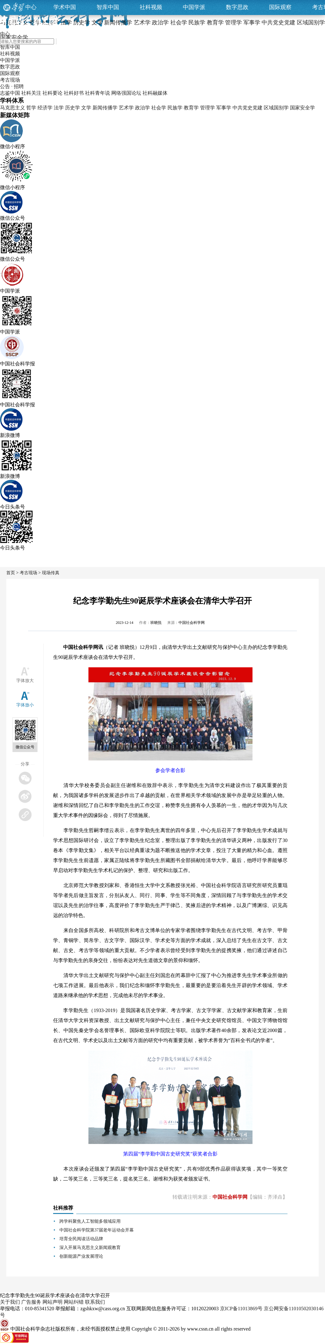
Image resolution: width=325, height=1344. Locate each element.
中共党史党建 (247, 107)
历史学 (72, 107)
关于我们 (10, 1302)
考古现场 (10, 80)
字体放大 (25, 680)
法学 (59, 107)
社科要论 (52, 93)
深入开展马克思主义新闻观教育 (90, 1247)
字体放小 (25, 705)
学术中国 (64, 7)
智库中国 (108, 7)
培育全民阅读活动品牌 (81, 1238)
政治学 (142, 107)
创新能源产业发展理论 (81, 1256)
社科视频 (151, 7)
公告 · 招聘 (12, 86)
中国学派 (194, 7)
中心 (31, 7)
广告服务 (31, 1302)
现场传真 (50, 572)
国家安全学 (302, 107)
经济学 (45, 107)
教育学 (191, 107)
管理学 (207, 107)
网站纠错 (74, 1302)
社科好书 (74, 93)
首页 (10, 572)
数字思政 (237, 7)
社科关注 (31, 93)
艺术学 (126, 107)
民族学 (175, 107)
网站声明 (52, 1302)
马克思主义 (12, 107)
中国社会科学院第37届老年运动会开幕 (96, 1230)
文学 (86, 107)
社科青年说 (97, 93)
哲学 (31, 107)
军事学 (223, 107)
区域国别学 (276, 107)
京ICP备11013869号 (241, 1308)
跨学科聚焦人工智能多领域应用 (90, 1221)
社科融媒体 (155, 93)
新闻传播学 (105, 107)
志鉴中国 (10, 93)
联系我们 (95, 1302)
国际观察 (280, 7)
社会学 (158, 107)
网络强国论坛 (126, 93)
